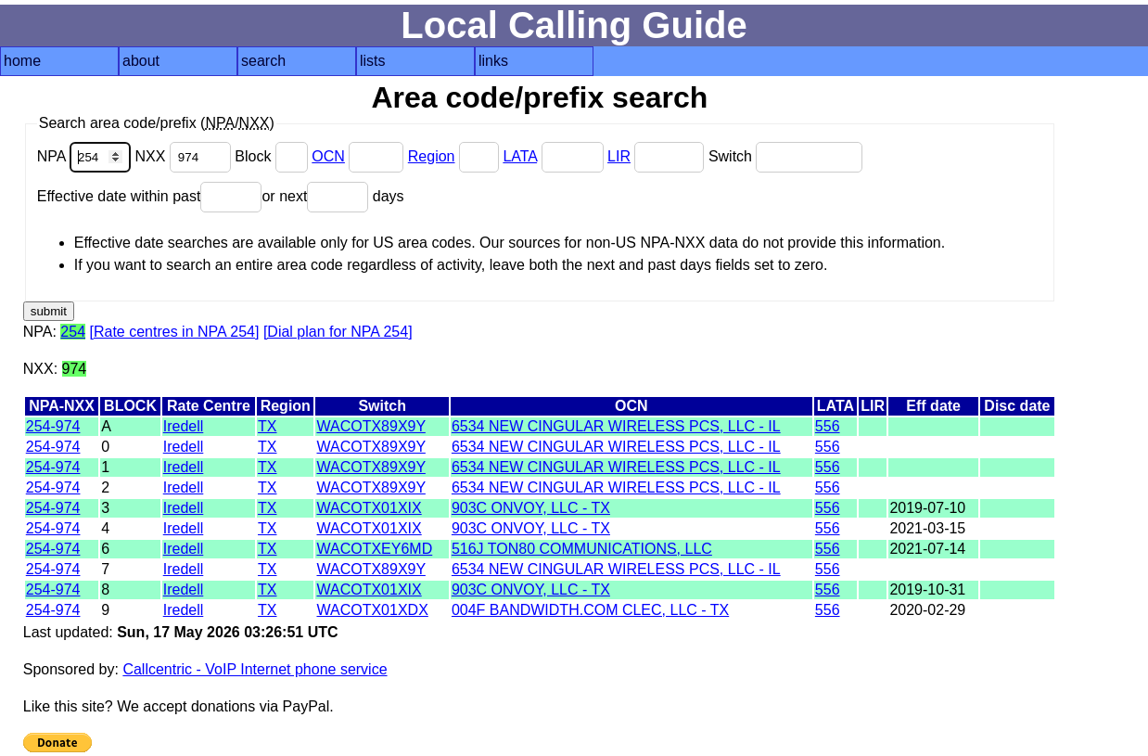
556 (827, 426)
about (140, 61)
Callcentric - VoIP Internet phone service (254, 669)
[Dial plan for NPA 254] (338, 332)
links (493, 61)
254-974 (53, 426)
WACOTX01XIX (368, 508)
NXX (184, 156)
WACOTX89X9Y (370, 426)
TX (267, 426)
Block (273, 156)
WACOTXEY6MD (374, 549)
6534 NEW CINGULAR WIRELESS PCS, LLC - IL (616, 426)
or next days (332, 196)
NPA (86, 156)
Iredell (183, 426)
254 (72, 332)
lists (373, 61)
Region (431, 156)
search (263, 61)
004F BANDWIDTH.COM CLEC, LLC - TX (590, 610)
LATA (520, 156)
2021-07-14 (927, 549)
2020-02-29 (927, 610)
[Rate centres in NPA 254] (175, 332)
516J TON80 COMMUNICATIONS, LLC (582, 549)
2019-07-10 (927, 508)
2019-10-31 (927, 589)
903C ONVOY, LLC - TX (531, 508)
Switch (785, 156)
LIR (619, 156)
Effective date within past (149, 196)
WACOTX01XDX (371, 610)
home (22, 61)
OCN (328, 156)
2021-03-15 (927, 528)
